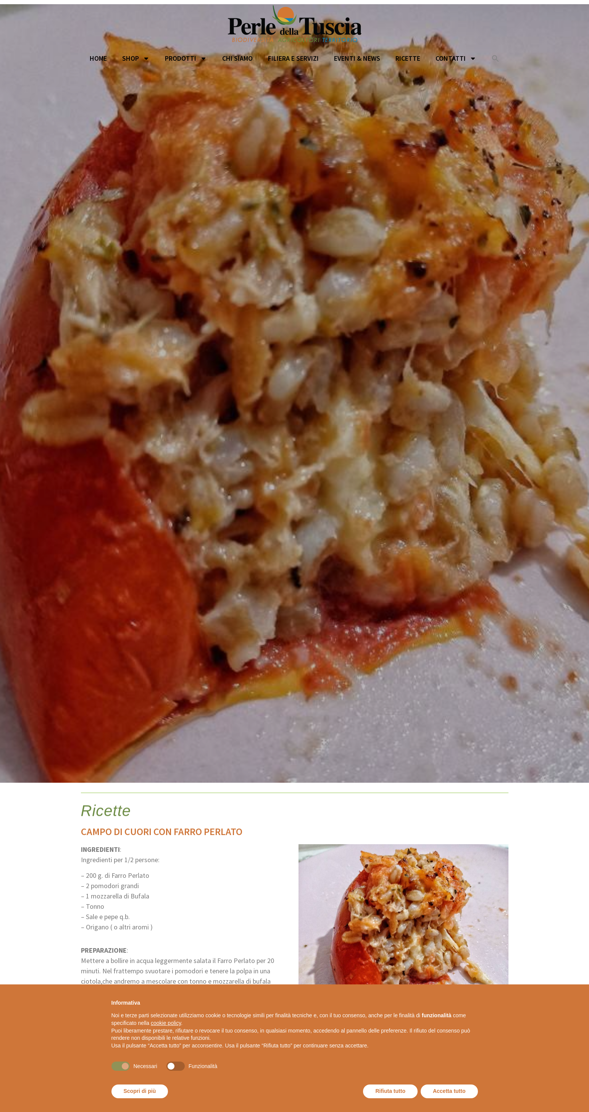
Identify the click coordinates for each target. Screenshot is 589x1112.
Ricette (407, 58)
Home (98, 58)
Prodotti (186, 58)
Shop (136, 58)
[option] (294, 393)
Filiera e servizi (293, 58)
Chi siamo (237, 58)
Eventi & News (357, 58)
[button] (495, 58)
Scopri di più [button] (140, 1091)
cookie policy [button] (166, 1023)
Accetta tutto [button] (449, 1091)
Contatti (456, 58)
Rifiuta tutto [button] (390, 1091)
